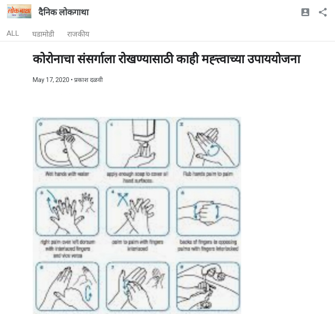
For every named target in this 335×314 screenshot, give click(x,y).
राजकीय (78, 34)
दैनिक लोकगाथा (63, 12)
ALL (13, 33)
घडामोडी (43, 34)
